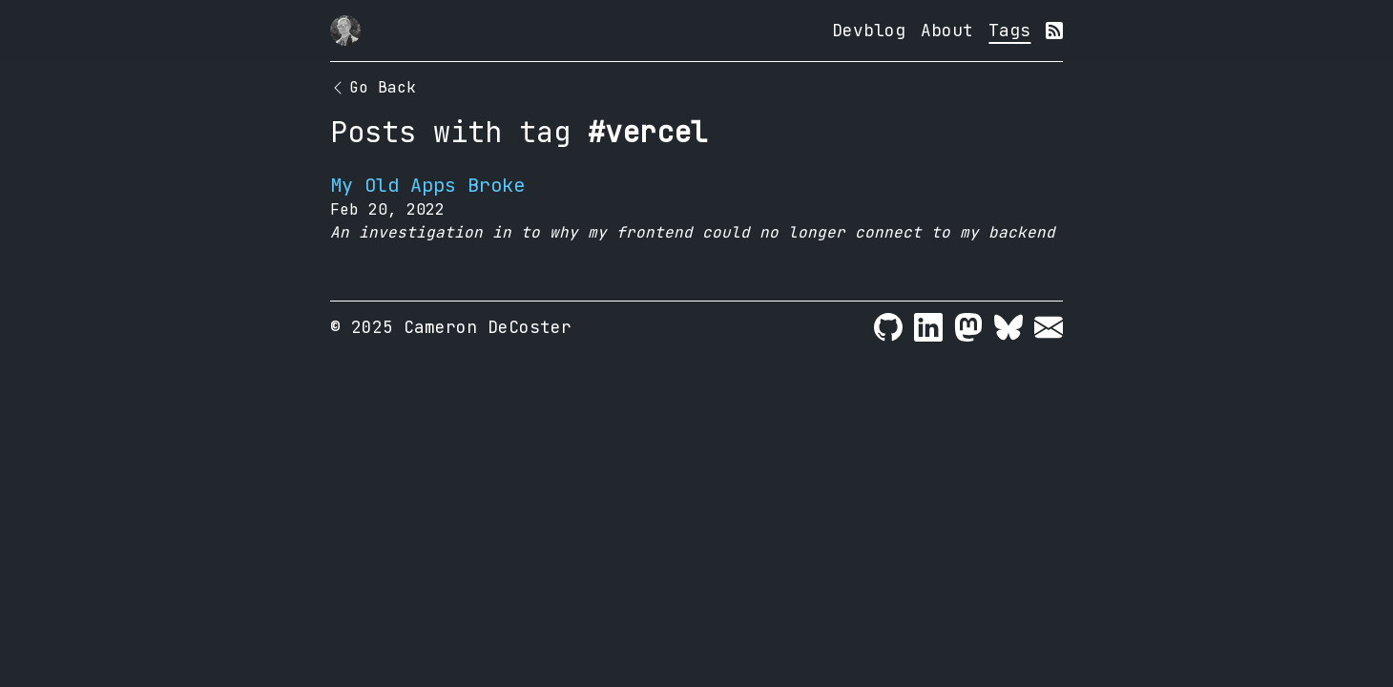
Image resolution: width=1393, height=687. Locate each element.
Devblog (868, 30)
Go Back (373, 87)
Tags (1009, 30)
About (947, 30)
